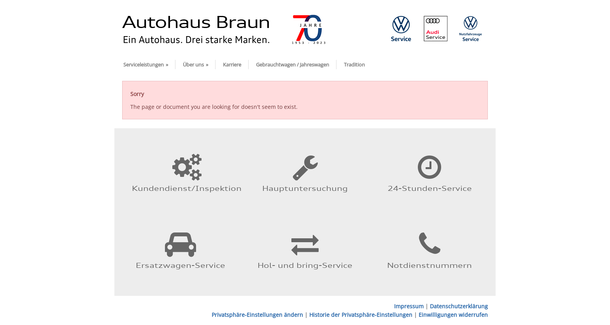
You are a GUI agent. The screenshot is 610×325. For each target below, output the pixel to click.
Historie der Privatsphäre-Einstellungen (360, 314)
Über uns (195, 64)
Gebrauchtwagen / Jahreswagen (292, 64)
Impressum (409, 306)
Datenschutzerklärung (459, 306)
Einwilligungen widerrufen (453, 314)
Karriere (232, 64)
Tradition (354, 64)
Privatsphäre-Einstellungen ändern (257, 314)
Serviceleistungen (145, 64)
